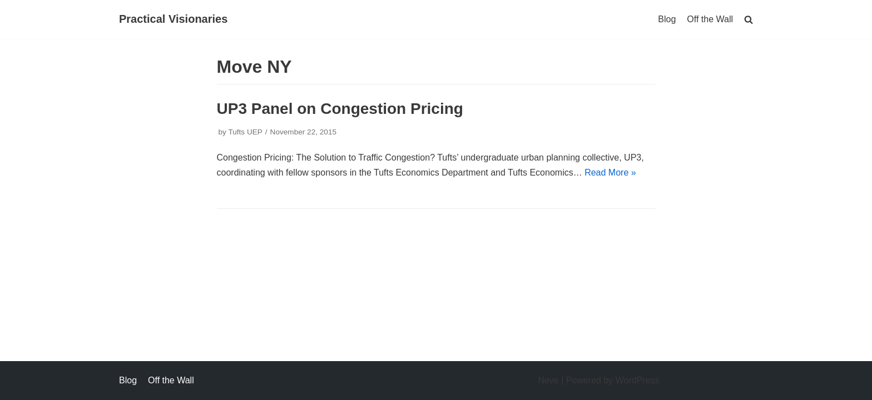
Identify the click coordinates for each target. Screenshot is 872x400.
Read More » (610, 172)
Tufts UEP (245, 132)
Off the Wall (710, 19)
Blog (667, 19)
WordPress (638, 380)
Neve (548, 380)
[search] (748, 19)
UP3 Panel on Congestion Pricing (340, 108)
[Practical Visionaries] (173, 19)
